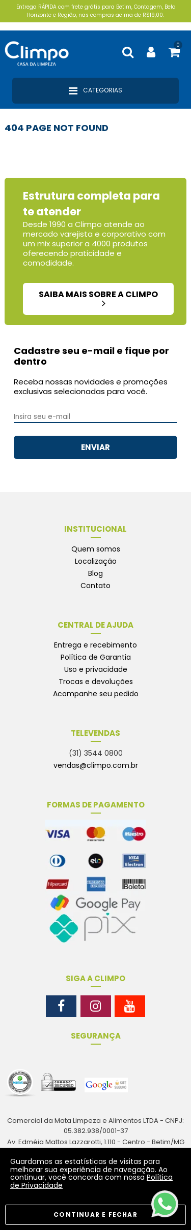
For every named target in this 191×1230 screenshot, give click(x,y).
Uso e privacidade (95, 669)
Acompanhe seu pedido (96, 693)
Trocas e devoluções (96, 681)
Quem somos (95, 549)
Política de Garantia (96, 657)
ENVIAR (95, 447)
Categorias (95, 91)
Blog (95, 573)
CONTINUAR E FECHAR (95, 1214)
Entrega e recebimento (95, 645)
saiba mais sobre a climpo (98, 297)
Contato (95, 585)
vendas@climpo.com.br (95, 765)
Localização (96, 561)
